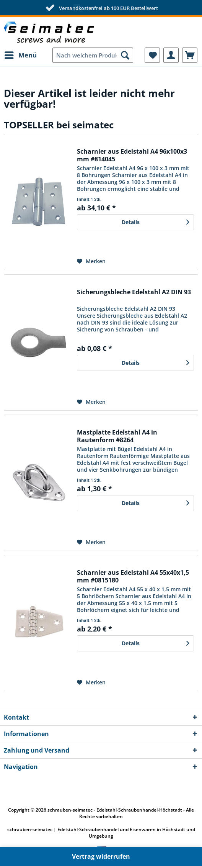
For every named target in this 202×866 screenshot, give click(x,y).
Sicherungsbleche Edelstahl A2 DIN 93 (134, 292)
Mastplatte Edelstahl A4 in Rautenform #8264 (117, 436)
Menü (21, 54)
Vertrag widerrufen (101, 856)
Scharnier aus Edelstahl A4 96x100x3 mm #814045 (132, 155)
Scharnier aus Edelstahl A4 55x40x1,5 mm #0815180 (133, 576)
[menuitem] (20, 55)
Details (155, 221)
